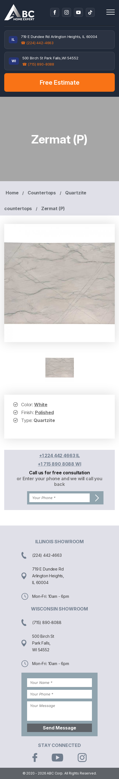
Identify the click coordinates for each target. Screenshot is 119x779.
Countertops (42, 193)
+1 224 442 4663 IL (59, 455)
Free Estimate (60, 82)
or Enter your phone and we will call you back (59, 481)
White (40, 404)
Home (12, 193)
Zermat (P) (53, 208)
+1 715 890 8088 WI (59, 464)
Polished (44, 412)
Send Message (59, 728)
